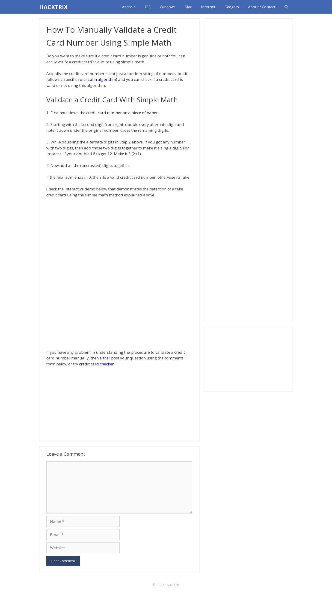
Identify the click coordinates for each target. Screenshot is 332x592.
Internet (208, 6)
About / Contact (261, 6)
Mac (188, 6)
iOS (148, 6)
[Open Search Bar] (286, 7)
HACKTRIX (53, 7)
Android (129, 6)
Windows (167, 6)
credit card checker (96, 364)
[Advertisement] (119, 403)
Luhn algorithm (102, 79)
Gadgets (232, 6)
